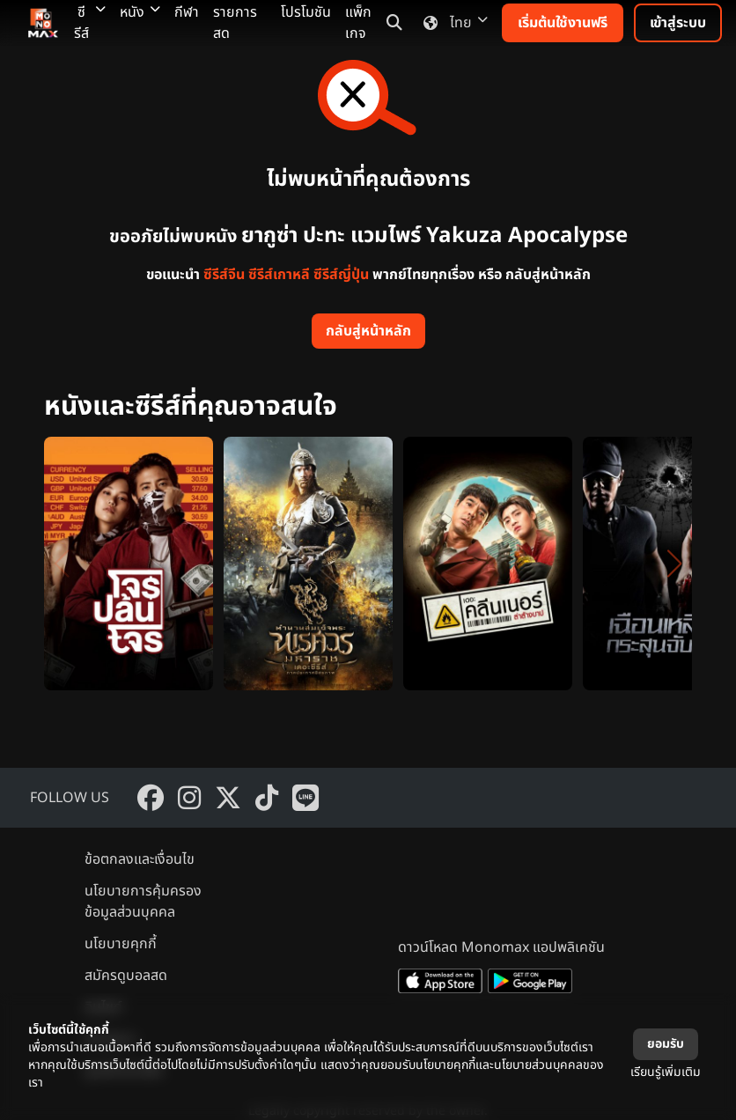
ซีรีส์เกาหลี (279, 274)
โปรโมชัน (306, 12)
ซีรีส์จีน (224, 274)
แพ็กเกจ (358, 23)
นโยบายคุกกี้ (121, 943)
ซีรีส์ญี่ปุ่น (341, 274)
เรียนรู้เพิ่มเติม (665, 1072)
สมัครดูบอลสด (126, 975)
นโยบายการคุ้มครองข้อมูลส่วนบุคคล (143, 902)
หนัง (140, 12)
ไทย (452, 22)
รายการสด (235, 23)
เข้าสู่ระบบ (678, 22)
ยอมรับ (665, 1044)
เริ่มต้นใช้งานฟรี (562, 22)
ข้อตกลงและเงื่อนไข (140, 859)
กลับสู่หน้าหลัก (368, 331)
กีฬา (186, 12)
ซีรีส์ (90, 23)
